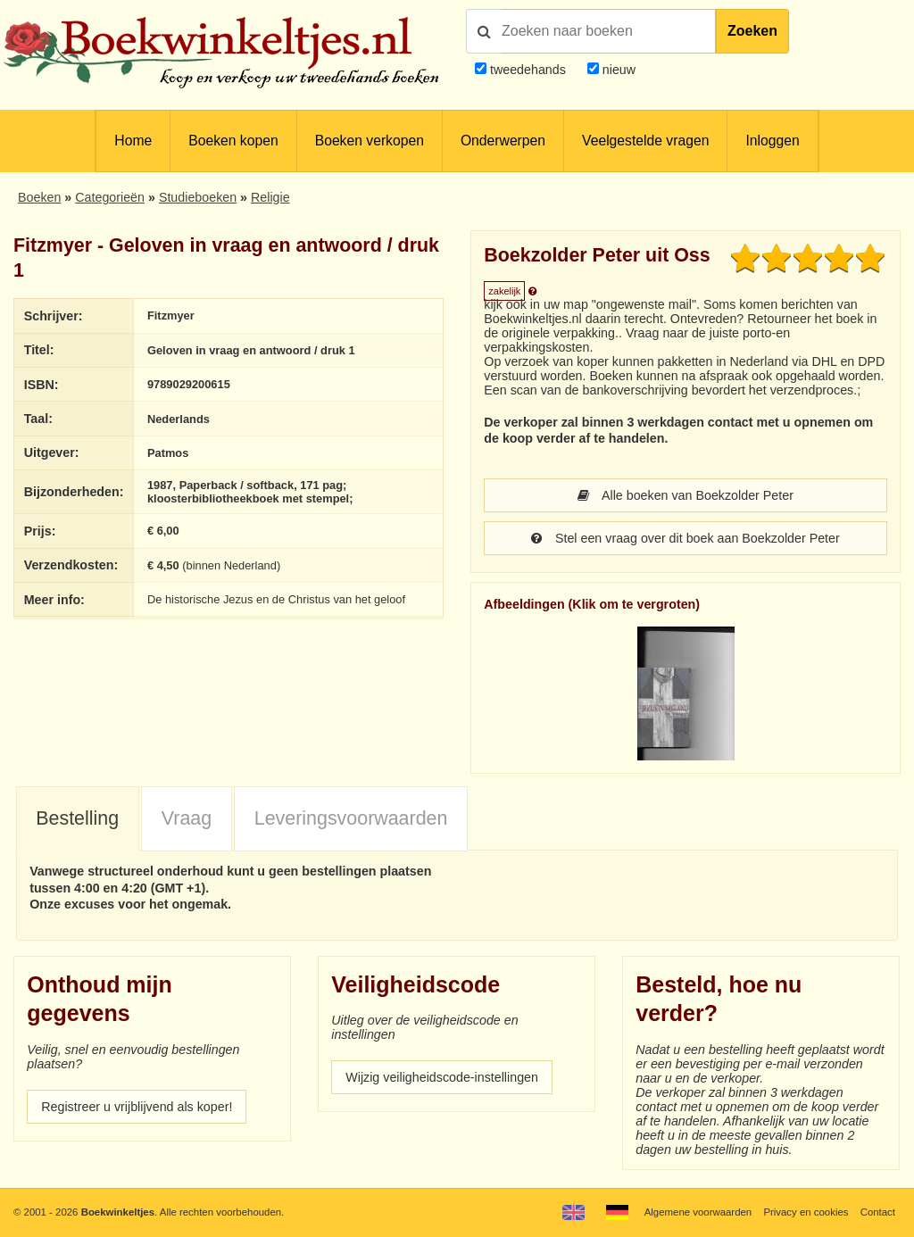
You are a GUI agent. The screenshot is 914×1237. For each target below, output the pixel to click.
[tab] (77, 819)
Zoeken (752, 30)
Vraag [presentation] (187, 818)
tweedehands (528, 69)
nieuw (617, 69)
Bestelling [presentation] (77, 818)
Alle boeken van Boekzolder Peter (685, 495)
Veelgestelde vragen (645, 140)
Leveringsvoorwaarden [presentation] (351, 818)
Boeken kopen (233, 140)
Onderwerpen (503, 140)
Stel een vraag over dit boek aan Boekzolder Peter (685, 538)
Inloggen (772, 140)
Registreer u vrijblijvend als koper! (136, 1107)
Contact (877, 1212)
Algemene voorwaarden (698, 1212)
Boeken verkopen (369, 140)
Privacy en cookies (805, 1212)
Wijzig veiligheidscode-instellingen (441, 1077)
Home (133, 140)
